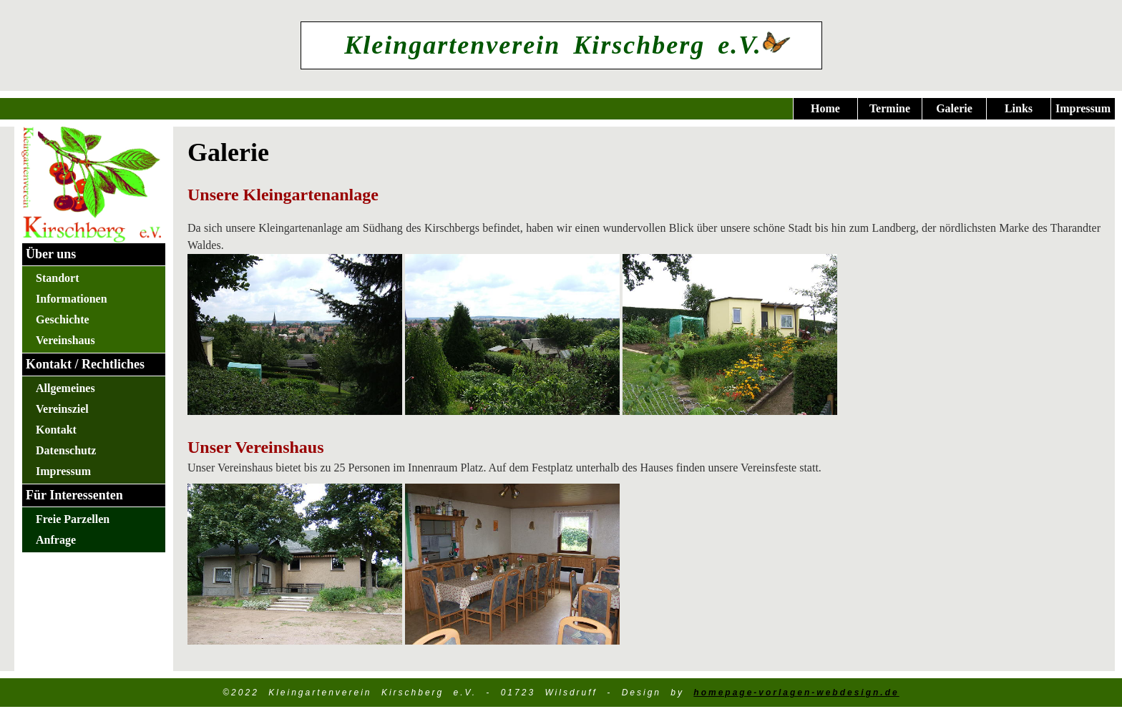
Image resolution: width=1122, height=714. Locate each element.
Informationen (71, 299)
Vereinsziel (62, 409)
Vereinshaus (65, 340)
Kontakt (56, 430)
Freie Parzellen (72, 519)
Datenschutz (66, 450)
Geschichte (62, 319)
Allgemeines (65, 388)
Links (1019, 108)
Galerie (954, 108)
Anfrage (56, 540)
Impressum (1083, 108)
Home (825, 108)
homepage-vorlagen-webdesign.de (796, 693)
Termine (889, 108)
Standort (57, 278)
